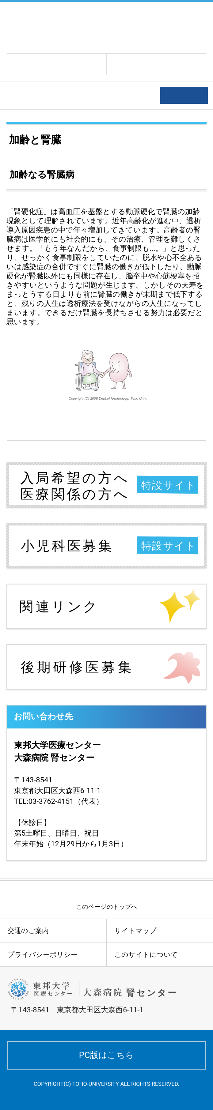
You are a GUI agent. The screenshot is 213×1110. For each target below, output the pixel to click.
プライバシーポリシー (43, 954)
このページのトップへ (106, 906)
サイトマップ (135, 931)
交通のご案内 (28, 931)
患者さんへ (30, 95)
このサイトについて (146, 954)
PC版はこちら (106, 1055)
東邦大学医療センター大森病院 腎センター (71, 27)
